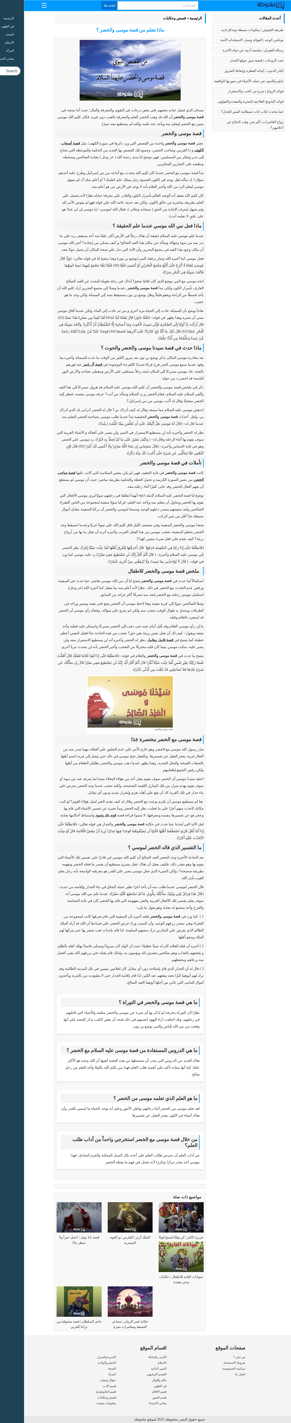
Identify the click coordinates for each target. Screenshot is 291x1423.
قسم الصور (135, 1397)
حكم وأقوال (135, 1380)
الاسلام (138, 1362)
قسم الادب (85, 1386)
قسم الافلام (135, 1391)
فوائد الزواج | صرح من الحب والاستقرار (231, 91)
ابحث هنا (86, 5)
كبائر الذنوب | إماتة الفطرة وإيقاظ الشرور (229, 71)
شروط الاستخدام (210, 1362)
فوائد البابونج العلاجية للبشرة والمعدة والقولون (226, 101)
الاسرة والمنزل (82, 1357)
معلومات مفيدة (82, 1403)
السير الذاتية (134, 1368)
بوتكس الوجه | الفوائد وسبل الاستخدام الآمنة (227, 40)
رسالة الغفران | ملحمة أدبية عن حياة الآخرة (229, 50)
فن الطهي (136, 1386)
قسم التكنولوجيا (82, 1391)
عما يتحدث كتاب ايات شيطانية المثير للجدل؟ (228, 112)
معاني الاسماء (133, 1403)
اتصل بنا (216, 1374)
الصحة (88, 1368)
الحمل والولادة (83, 1362)
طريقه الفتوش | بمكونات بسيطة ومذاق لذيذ (228, 30)
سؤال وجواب (84, 1380)
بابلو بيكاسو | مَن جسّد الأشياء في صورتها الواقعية (224, 81)
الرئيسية (172, 18)
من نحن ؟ (215, 1357)
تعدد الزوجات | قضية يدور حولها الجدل (232, 60)
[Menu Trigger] (20, 5)
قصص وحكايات (150, 18)
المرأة (88, 1374)
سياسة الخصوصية (209, 1368)
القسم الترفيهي (132, 1374)
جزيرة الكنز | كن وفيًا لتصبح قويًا (157, 1237)
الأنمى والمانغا (133, 1357)
